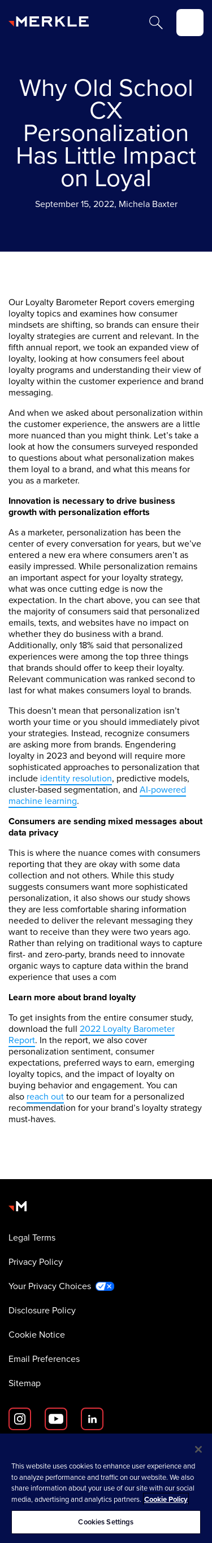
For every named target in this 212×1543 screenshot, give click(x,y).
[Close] (198, 1449)
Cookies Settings (105, 1521)
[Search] (156, 22)
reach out (45, 1096)
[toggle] (190, 22)
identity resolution (76, 778)
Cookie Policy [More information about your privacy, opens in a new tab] (166, 1499)
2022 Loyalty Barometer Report (91, 1034)
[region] (106, 1488)
